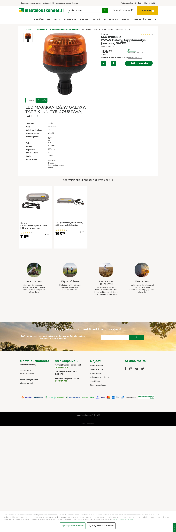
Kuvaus (30, 100)
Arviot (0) (42, 100)
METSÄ (96, 19)
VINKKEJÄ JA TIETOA (145, 19)
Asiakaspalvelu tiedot (99, 377)
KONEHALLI (70, 19)
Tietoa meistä (26, 383)
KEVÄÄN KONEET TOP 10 (47, 19)
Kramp (104, 34)
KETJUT (84, 19)
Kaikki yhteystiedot (29, 380)
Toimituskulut (96, 373)
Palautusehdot (96, 369)
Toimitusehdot (96, 366)
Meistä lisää (95, 381)
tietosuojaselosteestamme (122, 519)
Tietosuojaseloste (98, 385)
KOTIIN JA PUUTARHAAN (117, 19)
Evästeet (174, 528)
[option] (28, 37)
